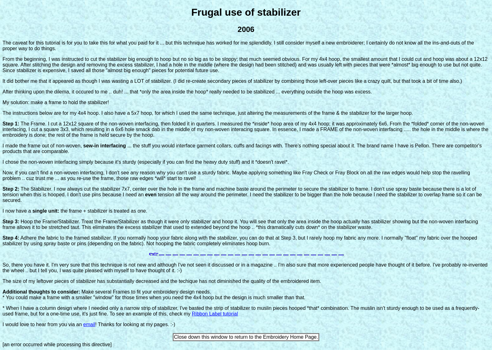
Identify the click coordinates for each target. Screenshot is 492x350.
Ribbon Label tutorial (215, 313)
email (89, 324)
